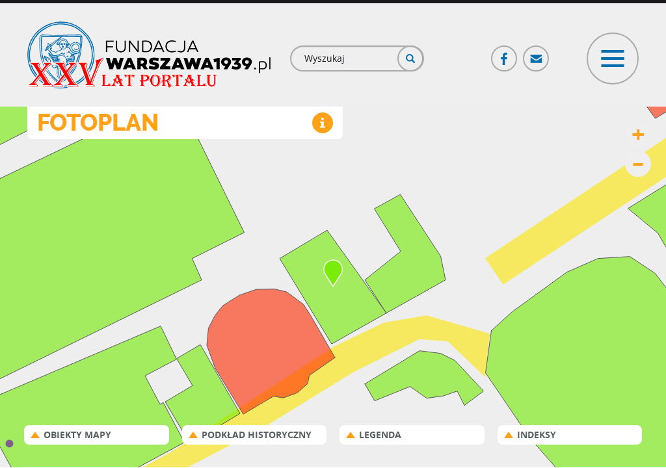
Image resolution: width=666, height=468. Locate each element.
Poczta (536, 53)
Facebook (504, 53)
